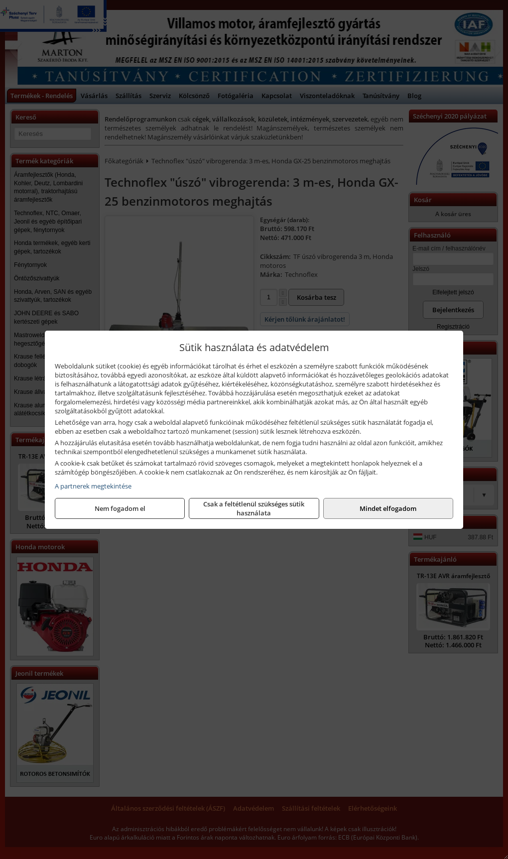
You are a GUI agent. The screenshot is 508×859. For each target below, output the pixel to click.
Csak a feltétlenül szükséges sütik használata (253, 508)
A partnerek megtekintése (93, 486)
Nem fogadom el (120, 508)
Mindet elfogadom (388, 508)
